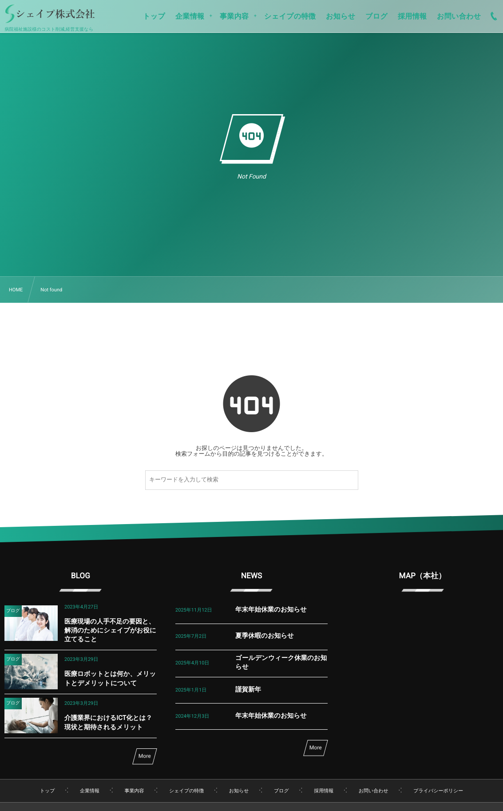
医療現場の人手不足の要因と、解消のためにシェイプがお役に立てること (110, 631)
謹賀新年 (248, 689)
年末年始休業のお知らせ (271, 609)
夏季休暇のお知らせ (264, 636)
